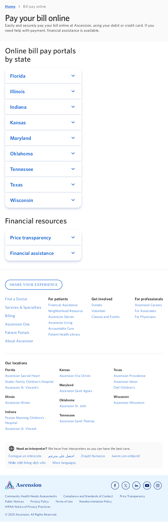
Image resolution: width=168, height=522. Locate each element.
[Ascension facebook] (115, 485)
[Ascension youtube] (147, 485)
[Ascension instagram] (158, 485)
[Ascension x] (126, 485)
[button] (43, 75)
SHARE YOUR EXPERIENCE (34, 284)
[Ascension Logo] (23, 488)
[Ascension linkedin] (136, 485)
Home (10, 6)
